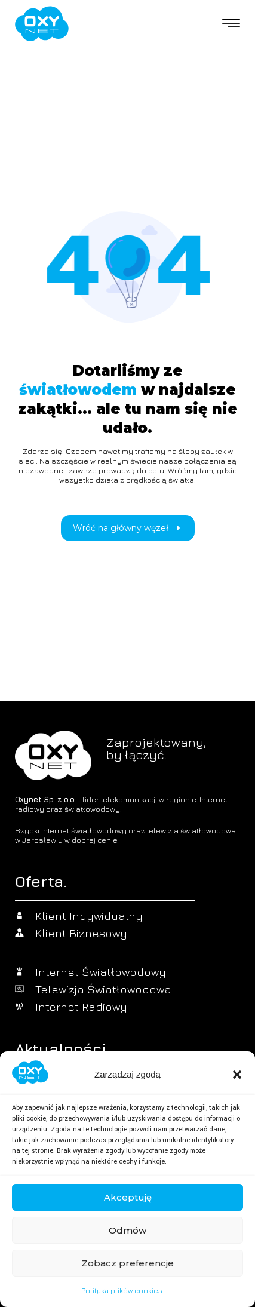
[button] (237, 1075)
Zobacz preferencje (127, 1263)
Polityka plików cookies (121, 1290)
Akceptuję (128, 1197)
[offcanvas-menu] (231, 23)
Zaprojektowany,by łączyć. (156, 748)
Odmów (127, 1230)
